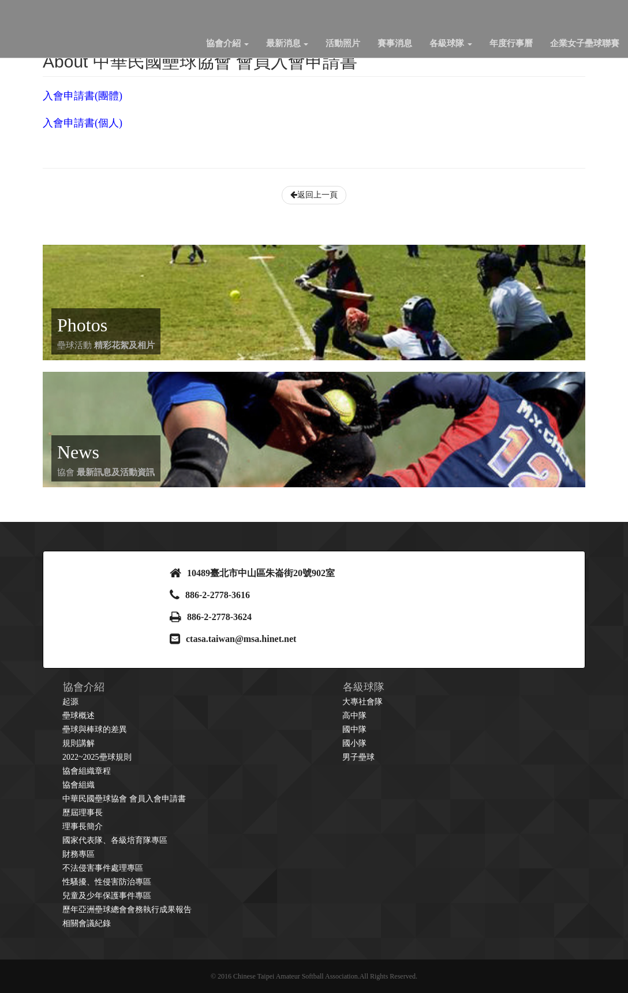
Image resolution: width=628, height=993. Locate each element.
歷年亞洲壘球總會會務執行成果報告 (127, 909)
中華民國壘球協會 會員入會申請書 (124, 798)
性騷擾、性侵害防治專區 (106, 882)
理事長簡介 (82, 826)
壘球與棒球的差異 (94, 729)
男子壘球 (358, 757)
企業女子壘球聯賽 (584, 43)
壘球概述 (78, 715)
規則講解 (78, 743)
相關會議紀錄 (86, 923)
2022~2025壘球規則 (97, 757)
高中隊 (354, 715)
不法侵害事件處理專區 (102, 868)
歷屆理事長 (82, 812)
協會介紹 (227, 43)
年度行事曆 (511, 43)
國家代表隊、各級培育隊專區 (114, 840)
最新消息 (287, 43)
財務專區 (78, 854)
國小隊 (354, 743)
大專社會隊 (362, 701)
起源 (70, 701)
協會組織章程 (86, 771)
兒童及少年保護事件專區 (106, 895)
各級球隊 (450, 43)
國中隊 (354, 729)
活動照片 (343, 43)
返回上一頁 (314, 195)
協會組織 (78, 785)
